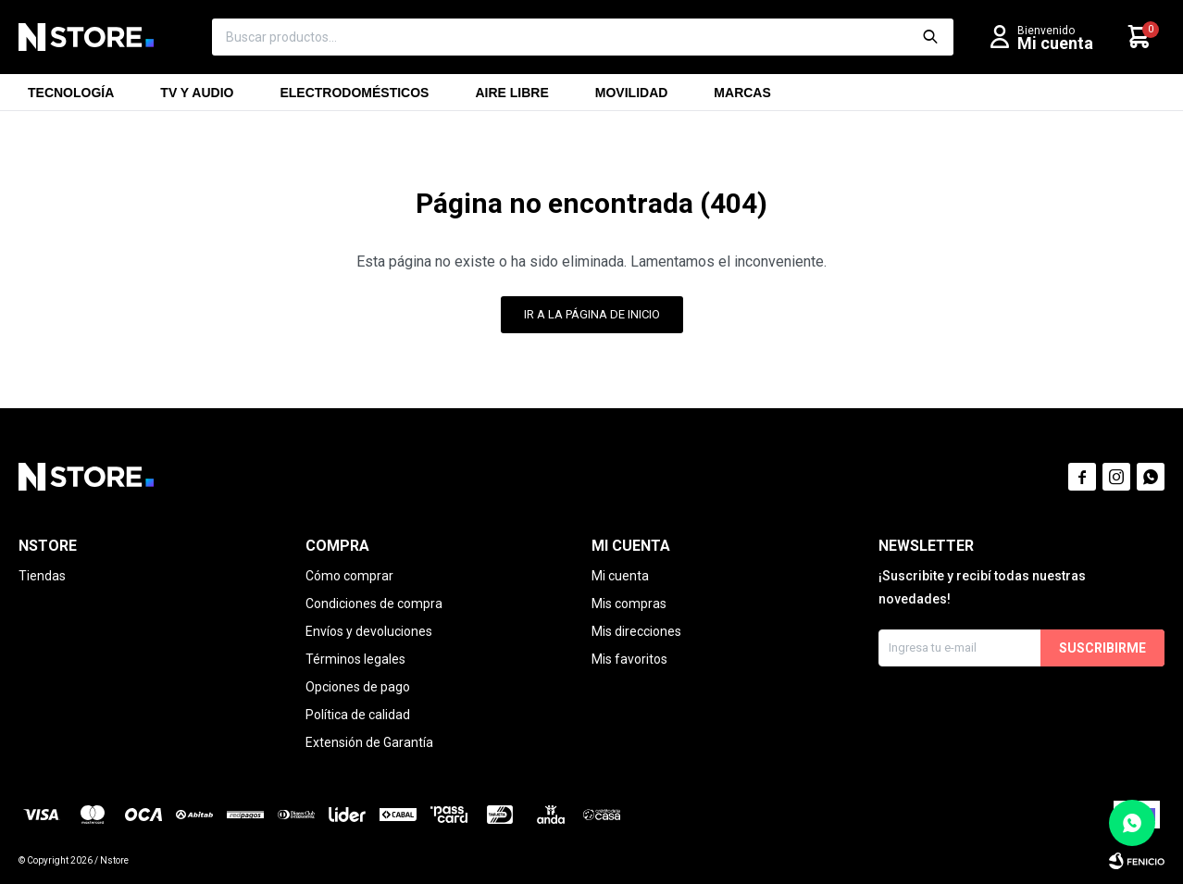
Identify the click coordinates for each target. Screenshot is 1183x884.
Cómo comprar (349, 575)
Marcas (742, 98)
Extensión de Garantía (369, 742)
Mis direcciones (636, 631)
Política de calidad (357, 714)
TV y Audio (196, 98)
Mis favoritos (629, 659)
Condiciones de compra (373, 603)
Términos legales (355, 659)
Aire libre (511, 98)
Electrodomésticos (354, 98)
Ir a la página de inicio (592, 314)
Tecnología (71, 98)
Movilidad (631, 98)
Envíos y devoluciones (368, 631)
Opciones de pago (357, 686)
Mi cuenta (620, 575)
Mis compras (629, 603)
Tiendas (42, 575)
